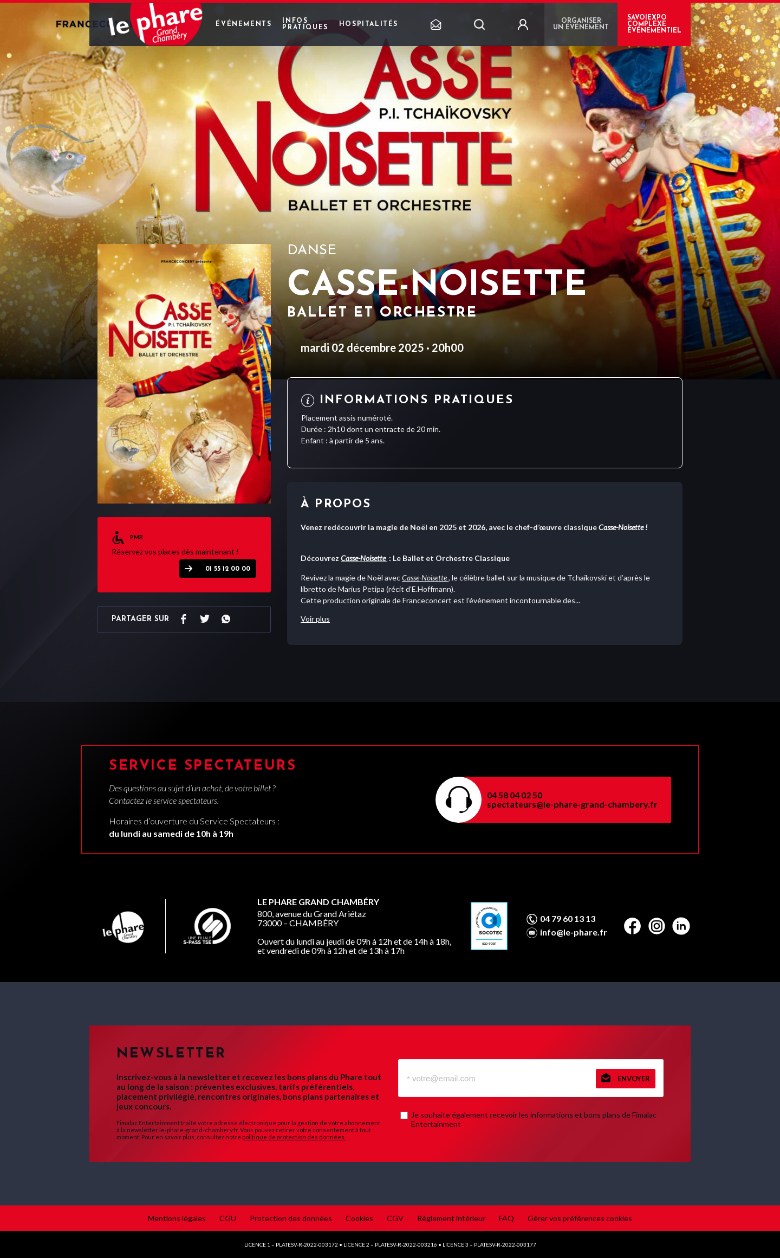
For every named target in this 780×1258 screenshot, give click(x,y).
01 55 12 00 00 (227, 569)
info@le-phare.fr (573, 932)
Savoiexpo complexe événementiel (654, 24)
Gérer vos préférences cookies (580, 1218)
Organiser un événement (581, 24)
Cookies (359, 1218)
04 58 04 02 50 (514, 794)
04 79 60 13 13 (567, 919)
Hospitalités (368, 24)
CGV (395, 1218)
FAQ (506, 1218)
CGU (227, 1218)
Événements (243, 24)
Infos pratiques (305, 24)
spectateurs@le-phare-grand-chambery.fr (572, 804)
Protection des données (291, 1218)
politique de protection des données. (294, 1136)
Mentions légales (177, 1218)
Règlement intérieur (451, 1218)
